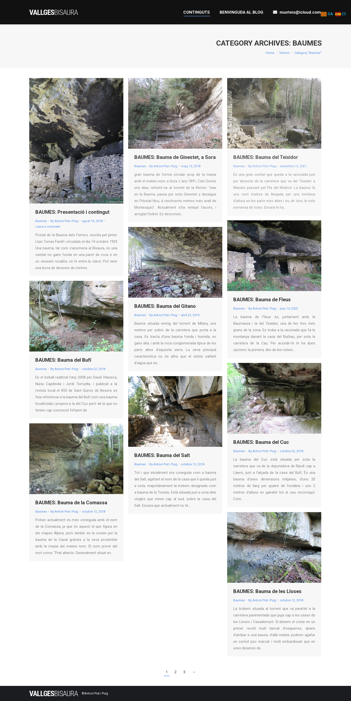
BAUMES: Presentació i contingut (72, 212)
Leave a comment (47, 226)
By (64, 221)
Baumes (41, 221)
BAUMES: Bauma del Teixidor (265, 157)
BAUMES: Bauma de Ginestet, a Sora (175, 157)
